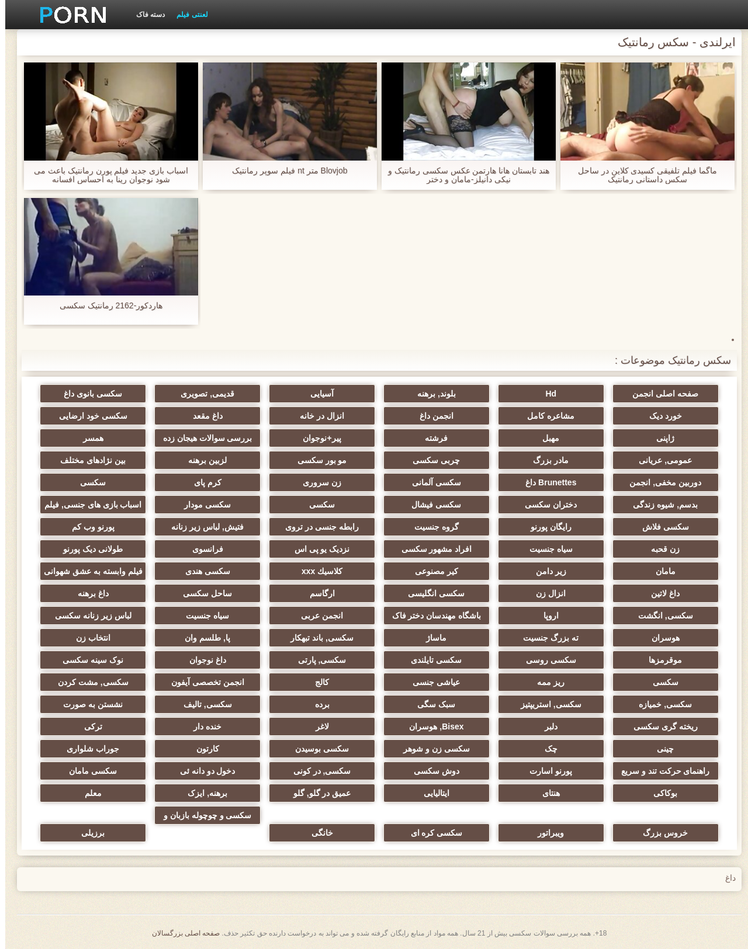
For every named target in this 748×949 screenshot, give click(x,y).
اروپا (545, 615)
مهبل (545, 438)
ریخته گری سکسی (660, 726)
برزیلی (87, 832)
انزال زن (545, 593)
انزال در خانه (317, 415)
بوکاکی (660, 793)
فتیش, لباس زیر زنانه (202, 526)
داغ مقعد (202, 415)
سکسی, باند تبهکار (316, 637)
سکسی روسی (546, 660)
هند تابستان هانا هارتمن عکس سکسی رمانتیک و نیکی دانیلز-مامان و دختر (463, 175)
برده (317, 704)
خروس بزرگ (660, 832)
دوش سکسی (431, 771)
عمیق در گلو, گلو (317, 793)
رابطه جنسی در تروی (317, 526)
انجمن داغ (431, 415)
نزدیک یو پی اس (317, 549)
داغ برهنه (87, 593)
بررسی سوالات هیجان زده (202, 438)
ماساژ (431, 637)
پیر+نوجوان (316, 438)
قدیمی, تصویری (202, 393)
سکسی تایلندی (431, 660)
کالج (317, 682)
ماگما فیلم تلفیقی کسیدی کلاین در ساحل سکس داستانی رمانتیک (642, 175)
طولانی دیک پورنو (87, 549)
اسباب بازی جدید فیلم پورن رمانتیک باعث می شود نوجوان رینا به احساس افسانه (106, 175)
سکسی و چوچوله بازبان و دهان (202, 818)
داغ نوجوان (202, 660)
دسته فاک (145, 15)
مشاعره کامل (545, 415)
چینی (660, 748)
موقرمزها (660, 660)
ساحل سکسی (202, 593)
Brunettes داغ (545, 482)
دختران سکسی (546, 504)
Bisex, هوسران (431, 726)
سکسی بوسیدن (317, 748)
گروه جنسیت (431, 526)
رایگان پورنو (545, 526)
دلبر (545, 726)
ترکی (88, 726)
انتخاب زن (88, 637)
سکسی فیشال (431, 504)
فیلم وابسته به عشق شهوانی (88, 571)
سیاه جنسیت (545, 549)
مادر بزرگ (545, 460)
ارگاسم (317, 593)
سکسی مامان (88, 771)
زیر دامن (546, 571)
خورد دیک (660, 415)
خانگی (317, 832)
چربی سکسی (431, 460)
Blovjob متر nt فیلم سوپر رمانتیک (284, 170)
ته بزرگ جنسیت (545, 637)
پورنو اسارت (545, 771)
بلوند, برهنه (431, 393)
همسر (88, 438)
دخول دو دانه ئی (202, 771)
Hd (545, 393)
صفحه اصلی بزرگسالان (181, 933)
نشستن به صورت (87, 704)
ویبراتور (545, 832)
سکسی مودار (202, 504)
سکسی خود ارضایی (88, 415)
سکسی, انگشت (660, 615)
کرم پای (202, 482)
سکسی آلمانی (431, 482)
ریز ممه (545, 682)
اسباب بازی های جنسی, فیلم (87, 504)
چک (545, 748)
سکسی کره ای (432, 832)
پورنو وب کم (88, 526)
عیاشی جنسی (431, 682)
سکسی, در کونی (317, 771)
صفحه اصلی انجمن (660, 393)
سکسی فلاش (660, 526)
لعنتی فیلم (186, 15)
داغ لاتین (660, 593)
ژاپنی (660, 438)
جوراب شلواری (87, 748)
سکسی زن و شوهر (431, 748)
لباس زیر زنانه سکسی (88, 615)
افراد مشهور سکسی (431, 549)
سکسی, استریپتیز (545, 704)
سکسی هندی (202, 571)
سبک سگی (431, 704)
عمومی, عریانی (660, 460)
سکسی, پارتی (317, 660)
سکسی (88, 482)
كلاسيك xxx (316, 571)
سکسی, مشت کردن (88, 682)
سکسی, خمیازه (660, 704)
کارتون (202, 748)
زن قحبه (660, 549)
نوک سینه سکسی (87, 660)
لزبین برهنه (202, 460)
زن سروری (316, 482)
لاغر (317, 726)
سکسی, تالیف (202, 704)
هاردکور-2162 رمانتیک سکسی (106, 305)
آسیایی (316, 393)
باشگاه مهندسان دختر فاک (431, 615)
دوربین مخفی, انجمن (660, 482)
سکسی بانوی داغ (87, 393)
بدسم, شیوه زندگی (660, 504)
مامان (660, 571)
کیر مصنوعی (431, 571)
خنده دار (202, 726)
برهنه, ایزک (202, 793)
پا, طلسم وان (202, 637)
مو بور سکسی (317, 460)
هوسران (660, 637)
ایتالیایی (431, 793)
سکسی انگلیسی (431, 593)
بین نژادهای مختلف (87, 460)
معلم (87, 793)
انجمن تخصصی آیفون (202, 682)
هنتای (546, 793)
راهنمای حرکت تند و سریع (660, 771)
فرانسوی (202, 549)
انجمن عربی (317, 615)
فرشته (431, 438)
